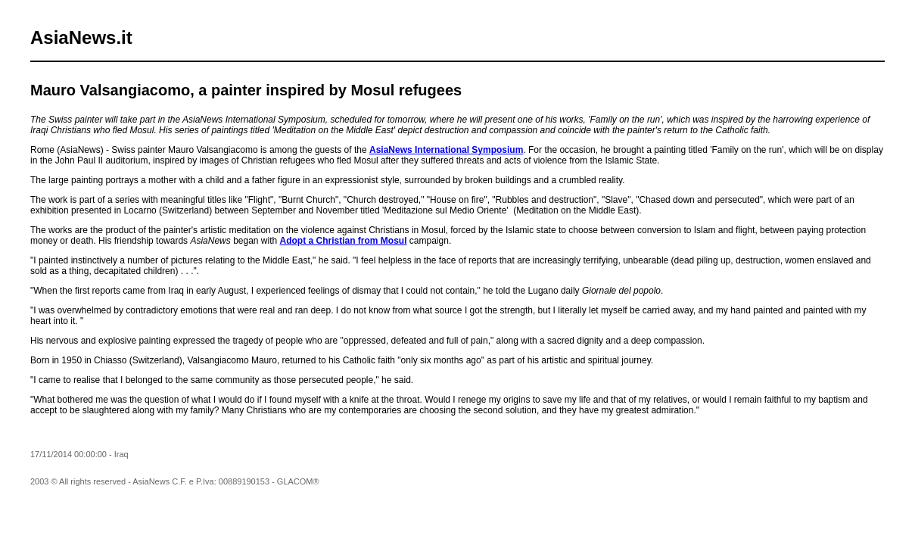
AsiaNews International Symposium (446, 150)
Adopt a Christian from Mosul (343, 240)
